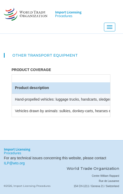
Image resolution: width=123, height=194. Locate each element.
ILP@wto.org (14, 163)
